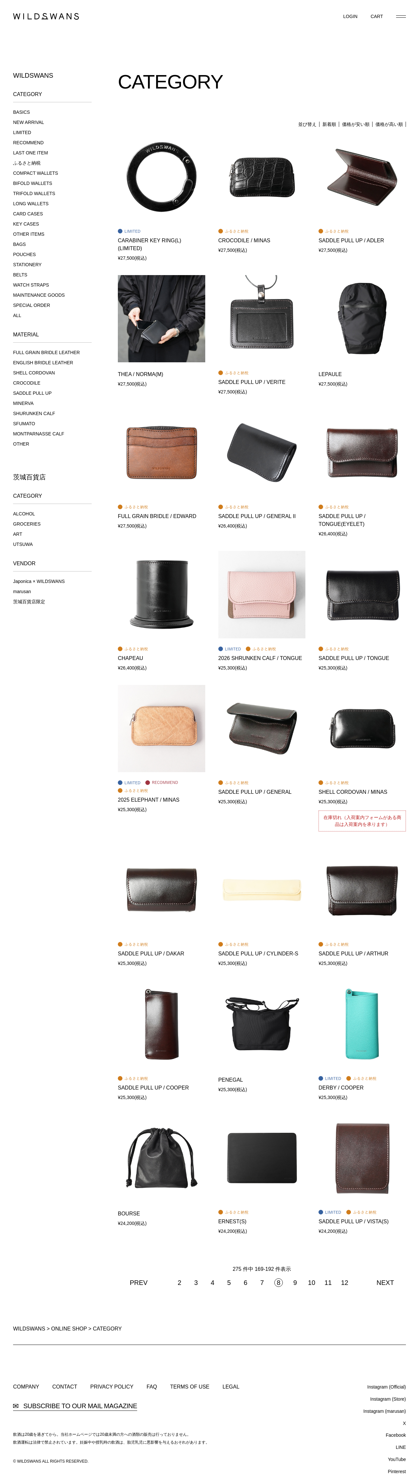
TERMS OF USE (190, 1387)
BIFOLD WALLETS (32, 183)
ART (17, 534)
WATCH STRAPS (31, 285)
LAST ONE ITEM (30, 152)
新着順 (329, 124)
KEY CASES (26, 224)
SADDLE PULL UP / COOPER (153, 1088)
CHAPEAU (130, 658)
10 (311, 1282)
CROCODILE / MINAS (244, 240)
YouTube (397, 1459)
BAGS (19, 244)
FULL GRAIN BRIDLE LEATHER (46, 352)
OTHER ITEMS (29, 234)
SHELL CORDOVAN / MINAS (353, 792)
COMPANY (26, 1387)
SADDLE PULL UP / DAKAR (151, 953)
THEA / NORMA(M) (140, 374)
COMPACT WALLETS (35, 173)
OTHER (21, 444)
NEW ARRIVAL (28, 122)
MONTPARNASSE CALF (38, 433)
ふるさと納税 (27, 163)
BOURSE (129, 1213)
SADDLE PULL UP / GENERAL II (257, 516)
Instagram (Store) (388, 1399)
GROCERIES (27, 524)
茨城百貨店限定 (29, 601)
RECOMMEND (28, 142)
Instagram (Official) (386, 1387)
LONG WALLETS (30, 203)
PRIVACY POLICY (112, 1387)
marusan (22, 591)
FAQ (152, 1387)
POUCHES (24, 254)
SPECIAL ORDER (31, 305)
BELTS (20, 274)
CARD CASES (28, 213)
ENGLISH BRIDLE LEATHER (43, 362)
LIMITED (22, 132)
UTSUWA (23, 544)
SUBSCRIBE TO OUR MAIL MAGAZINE (75, 1406)
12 (344, 1282)
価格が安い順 (356, 124)
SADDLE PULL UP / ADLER (351, 240)
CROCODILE (26, 383)
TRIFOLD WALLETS (34, 193)
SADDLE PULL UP (32, 393)
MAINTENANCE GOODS (39, 295)
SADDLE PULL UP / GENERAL (255, 792)
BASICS (21, 112)
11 (328, 1282)
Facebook (396, 1435)
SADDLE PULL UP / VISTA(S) (354, 1221)
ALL (17, 315)
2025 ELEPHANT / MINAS (148, 800)
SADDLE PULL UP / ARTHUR (353, 953)
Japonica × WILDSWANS (39, 581)
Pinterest (397, 1471)
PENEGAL (230, 1080)
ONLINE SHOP (69, 1328)
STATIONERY (27, 264)
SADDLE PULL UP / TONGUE (354, 658)
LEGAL (231, 1387)
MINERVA (23, 403)
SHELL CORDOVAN (34, 372)
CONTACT (64, 1387)
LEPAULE (330, 374)
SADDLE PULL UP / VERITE (251, 382)
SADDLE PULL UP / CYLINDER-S (258, 953)
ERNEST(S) (232, 1221)
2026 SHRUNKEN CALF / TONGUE (260, 658)
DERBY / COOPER (341, 1088)
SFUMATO (24, 423)
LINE (401, 1447)
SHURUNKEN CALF (34, 413)
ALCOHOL (24, 513)
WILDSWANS (29, 1328)
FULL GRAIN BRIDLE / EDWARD (157, 516)
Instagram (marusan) (384, 1411)
